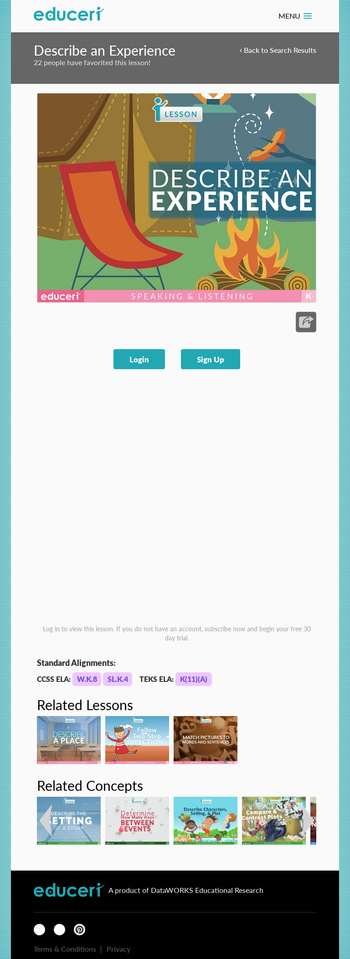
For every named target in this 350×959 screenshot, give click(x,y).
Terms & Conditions (65, 949)
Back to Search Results (278, 49)
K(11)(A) (193, 679)
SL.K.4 (118, 679)
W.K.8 (87, 679)
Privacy (118, 949)
